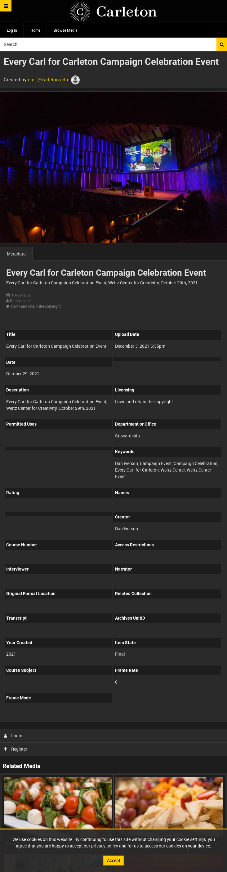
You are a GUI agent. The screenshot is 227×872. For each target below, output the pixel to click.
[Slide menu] (5, 5)
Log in (12, 30)
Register (16, 749)
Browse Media (66, 30)
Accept (113, 860)
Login (13, 736)
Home (35, 30)
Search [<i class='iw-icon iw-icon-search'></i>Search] (222, 44)
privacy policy (104, 846)
